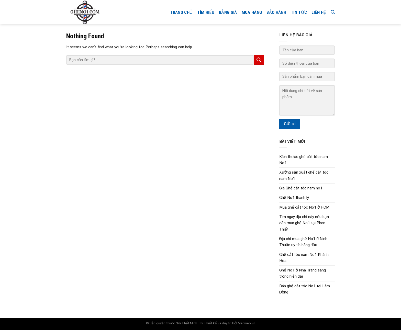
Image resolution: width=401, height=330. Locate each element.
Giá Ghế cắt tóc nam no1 (300, 188)
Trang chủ (181, 12)
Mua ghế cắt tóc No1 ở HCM (304, 207)
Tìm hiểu (205, 12)
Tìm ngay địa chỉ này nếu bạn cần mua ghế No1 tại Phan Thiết (304, 223)
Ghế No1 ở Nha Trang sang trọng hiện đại (302, 273)
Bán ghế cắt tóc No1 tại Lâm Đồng (304, 289)
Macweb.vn (246, 323)
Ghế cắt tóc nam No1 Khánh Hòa (304, 257)
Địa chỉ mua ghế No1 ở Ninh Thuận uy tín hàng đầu (303, 241)
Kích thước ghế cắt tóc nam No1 (303, 159)
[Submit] (259, 60)
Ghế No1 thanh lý (294, 197)
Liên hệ (318, 12)
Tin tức (299, 12)
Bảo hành (276, 12)
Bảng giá (228, 12)
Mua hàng (252, 12)
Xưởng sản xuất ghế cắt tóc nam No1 (303, 175)
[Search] (333, 12)
